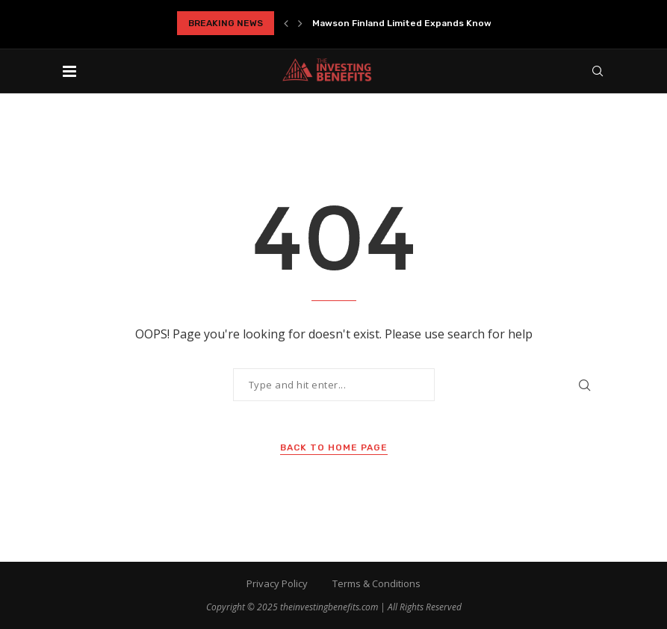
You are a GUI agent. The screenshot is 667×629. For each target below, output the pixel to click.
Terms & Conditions (376, 583)
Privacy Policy (277, 583)
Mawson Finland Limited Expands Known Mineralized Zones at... (457, 23)
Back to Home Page (334, 447)
